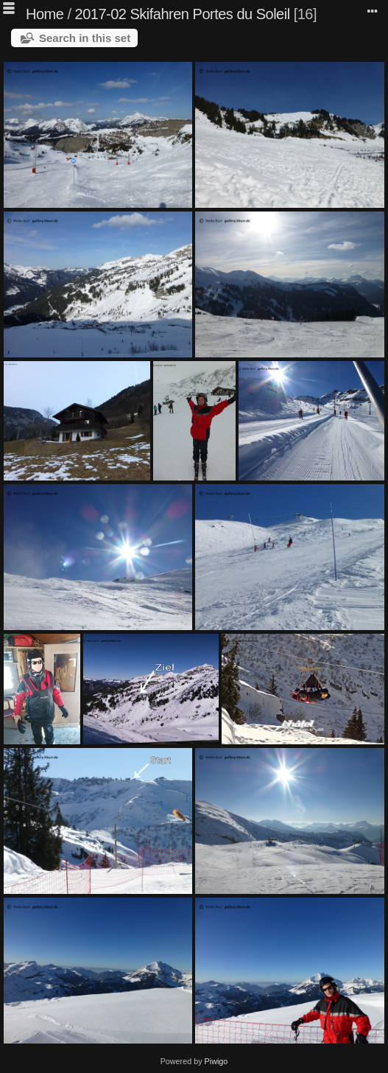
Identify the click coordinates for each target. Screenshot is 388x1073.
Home (44, 14)
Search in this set (84, 38)
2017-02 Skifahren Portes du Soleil (182, 14)
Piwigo (216, 1061)
